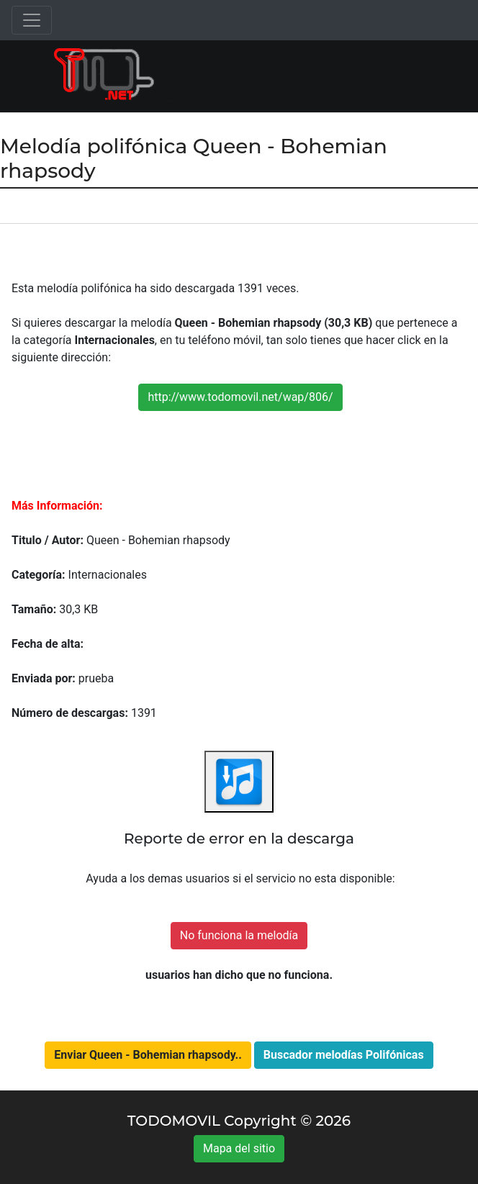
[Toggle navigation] (32, 20)
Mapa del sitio (239, 1148)
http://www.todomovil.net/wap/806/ (240, 397)
